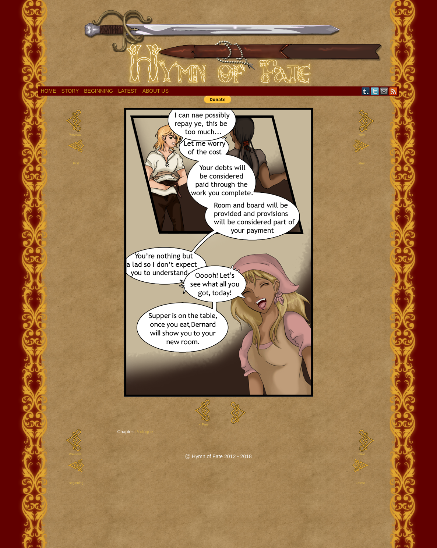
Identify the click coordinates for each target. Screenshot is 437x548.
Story (70, 91)
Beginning (98, 91)
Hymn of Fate (218, 45)
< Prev (203, 424)
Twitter (375, 91)
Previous (74, 134)
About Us (155, 91)
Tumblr (365, 91)
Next (362, 134)
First (76, 163)
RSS (393, 91)
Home (48, 91)
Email (384, 91)
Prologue (144, 431)
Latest (127, 91)
